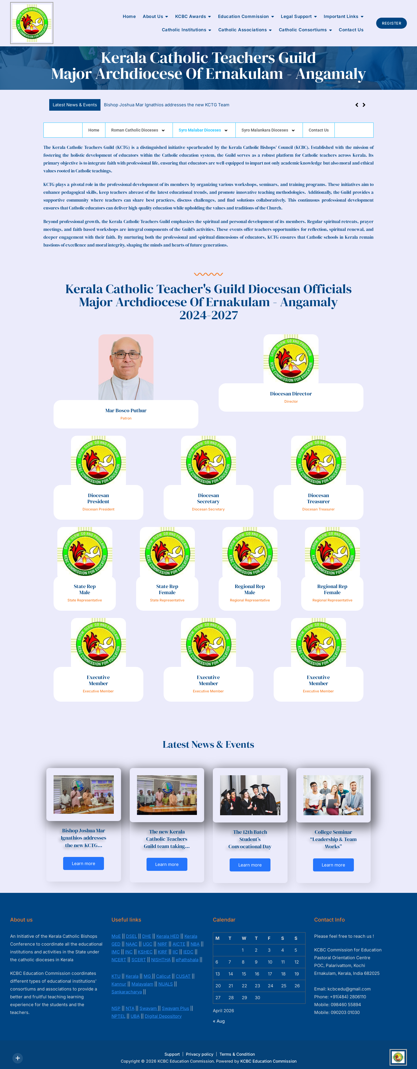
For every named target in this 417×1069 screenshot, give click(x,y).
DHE (146, 932)
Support (172, 1049)
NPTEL (118, 1012)
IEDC (188, 947)
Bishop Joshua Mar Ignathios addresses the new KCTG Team (166, 104)
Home (129, 16)
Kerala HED (167, 932)
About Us (153, 16)
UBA (135, 1012)
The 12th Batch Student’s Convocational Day (250, 839)
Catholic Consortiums (303, 29)
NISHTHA (161, 955)
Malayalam (142, 979)
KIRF (162, 947)
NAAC (132, 939)
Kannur (118, 979)
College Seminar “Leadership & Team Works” (333, 839)
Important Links (341, 16)
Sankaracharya (126, 987)
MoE (116, 932)
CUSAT (183, 972)
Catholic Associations (242, 29)
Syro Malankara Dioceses (269, 130)
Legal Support (296, 16)
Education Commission (243, 16)
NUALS (165, 979)
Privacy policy (199, 1049)
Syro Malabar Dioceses (204, 130)
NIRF (162, 939)
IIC (175, 947)
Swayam (149, 1004)
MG (148, 972)
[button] (364, 104)
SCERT (138, 955)
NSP (115, 1004)
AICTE (179, 939)
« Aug (219, 1016)
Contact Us (351, 29)
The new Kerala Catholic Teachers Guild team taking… (167, 839)
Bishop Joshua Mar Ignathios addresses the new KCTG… (83, 838)
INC (129, 947)
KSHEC (145, 947)
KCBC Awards (190, 16)
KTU (115, 972)
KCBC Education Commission (268, 1056)
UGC (147, 939)
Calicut (163, 972)
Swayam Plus (175, 1004)
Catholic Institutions (184, 29)
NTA (130, 1004)
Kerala (132, 972)
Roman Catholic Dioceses (139, 130)
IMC (115, 947)
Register (391, 23)
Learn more (83, 863)
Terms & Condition (237, 1049)
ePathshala (187, 955)
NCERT (118, 955)
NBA (195, 939)
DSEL (131, 932)
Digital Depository (163, 1012)
